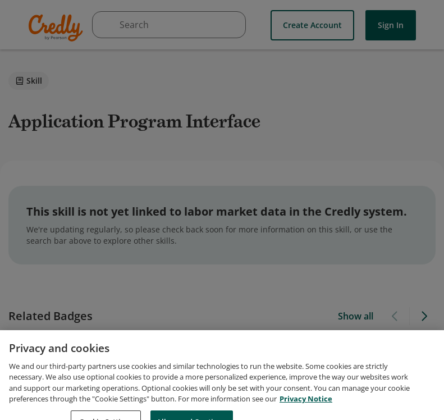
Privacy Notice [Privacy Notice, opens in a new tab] (306, 410)
